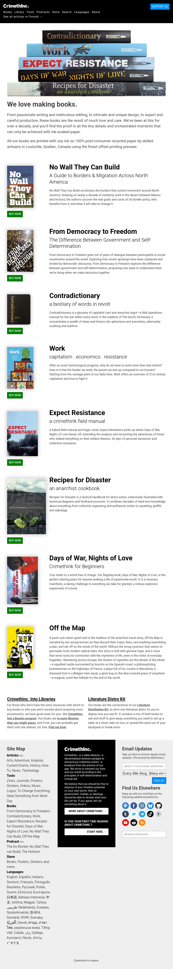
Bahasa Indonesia (31, 897)
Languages (81, 12)
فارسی (12, 907)
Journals (22, 781)
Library (19, 12)
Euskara (43, 907)
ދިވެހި (27, 933)
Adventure (21, 760)
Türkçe (41, 902)
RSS (21, 756)
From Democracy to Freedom (28, 811)
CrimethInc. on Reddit (133, 822)
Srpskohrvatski (18, 912)
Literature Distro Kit (106, 699)
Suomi (11, 892)
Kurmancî (14, 938)
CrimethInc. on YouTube (125, 822)
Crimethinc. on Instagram (142, 805)
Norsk (26, 938)
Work (36, 816)
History (35, 765)
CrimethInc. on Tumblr (125, 814)
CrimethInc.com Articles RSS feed (142, 822)
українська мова (27, 928)
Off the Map (31, 836)
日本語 (12, 897)
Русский (28, 887)
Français (26, 882)
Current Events (17, 765)
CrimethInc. (16, 5)
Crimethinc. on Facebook (133, 805)
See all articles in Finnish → (23, 16)
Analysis (37, 760)
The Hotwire (31, 852)
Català (18, 933)
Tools (30, 12)
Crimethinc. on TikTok (150, 814)
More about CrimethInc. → (88, 811)
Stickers (13, 786)
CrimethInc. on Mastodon (125, 805)
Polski (40, 887)
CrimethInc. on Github (158, 805)
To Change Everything (33, 791)
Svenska (36, 917)
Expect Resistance (20, 821)
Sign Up (159, 780)
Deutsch (13, 882)
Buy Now (15, 214)
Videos (25, 786)
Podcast (13, 841)
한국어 (35, 912)
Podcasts (43, 12)
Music (36, 786)
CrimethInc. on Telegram (142, 814)
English (12, 877)
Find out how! (57, 727)
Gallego (37, 933)
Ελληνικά (25, 892)
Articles (13, 755)
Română (13, 917)
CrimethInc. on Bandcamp (133, 814)
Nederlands (26, 907)
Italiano (37, 877)
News (16, 770)
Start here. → (97, 831)
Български (41, 892)
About (96, 12)
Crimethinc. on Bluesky (150, 805)
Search (67, 12)
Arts (10, 760)
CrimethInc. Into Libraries (31, 699)
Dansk (22, 923)
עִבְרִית (32, 923)
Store (56, 12)
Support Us (160, 6)
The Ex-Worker (17, 846)
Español (25, 877)
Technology (30, 770)
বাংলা (25, 917)
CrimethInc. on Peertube (158, 814)
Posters (36, 781)
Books (7, 12)
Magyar (29, 902)
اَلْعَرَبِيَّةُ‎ (11, 923)
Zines (11, 781)
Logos (11, 791)
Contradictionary (19, 816)
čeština (17, 902)
